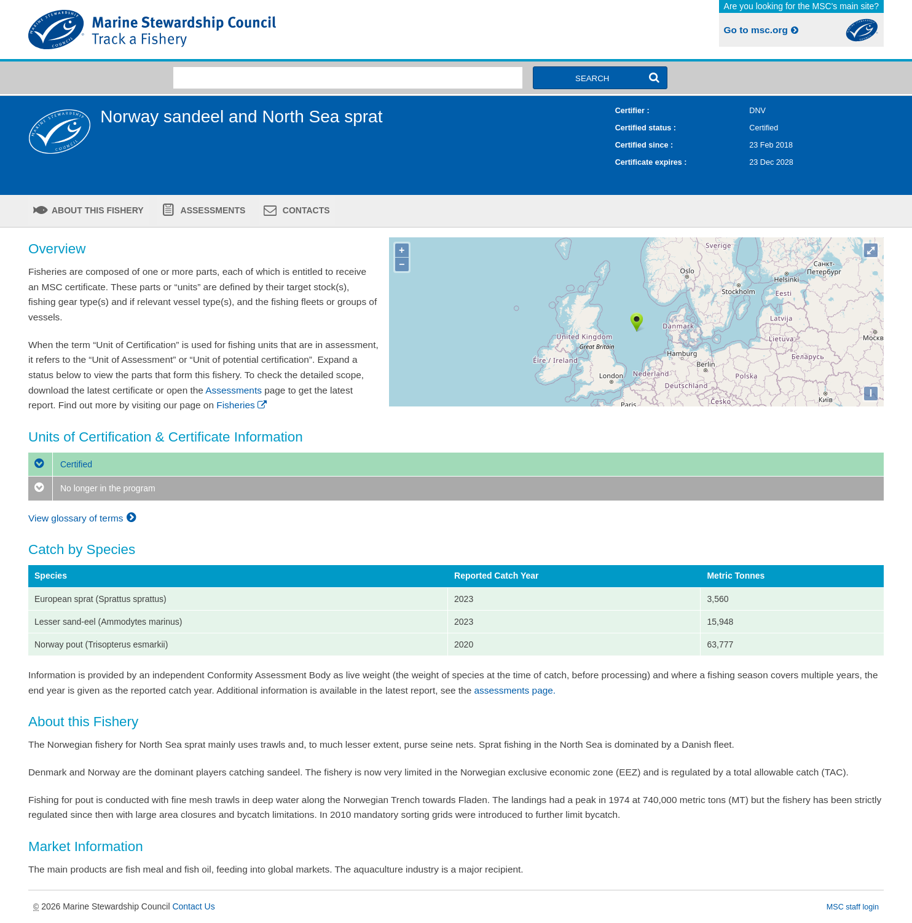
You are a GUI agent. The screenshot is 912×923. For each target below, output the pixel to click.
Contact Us (193, 906)
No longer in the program (91, 488)
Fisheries (242, 405)
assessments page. (515, 690)
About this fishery (97, 210)
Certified (60, 464)
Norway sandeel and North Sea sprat (241, 116)
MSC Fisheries (239, 29)
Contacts (305, 210)
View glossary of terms (84, 518)
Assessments (211, 210)
